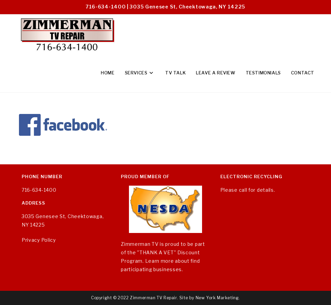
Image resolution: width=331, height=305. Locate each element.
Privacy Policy (39, 240)
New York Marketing (217, 297)
